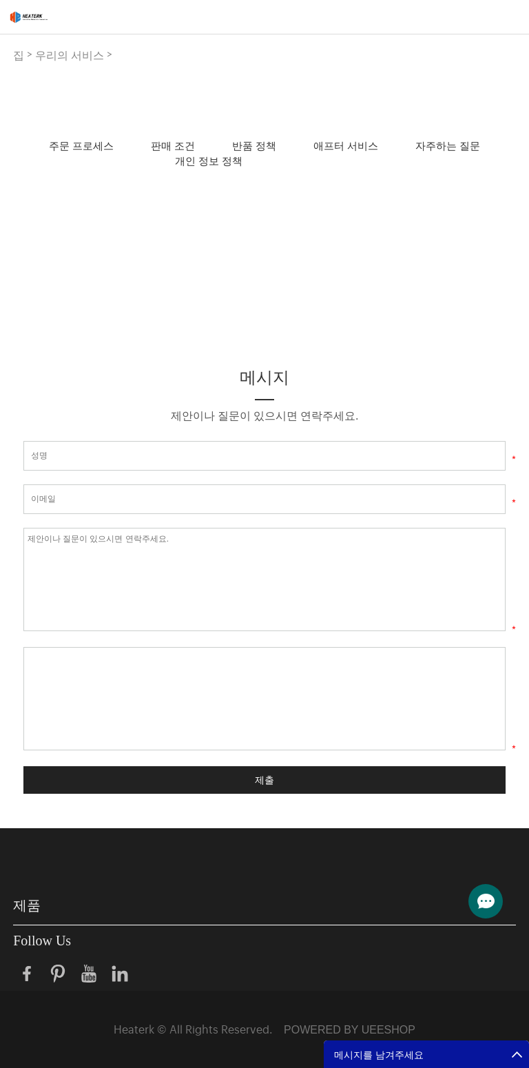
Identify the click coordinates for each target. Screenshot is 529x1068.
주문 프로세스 (81, 145)
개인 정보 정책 (208, 160)
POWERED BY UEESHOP (349, 1030)
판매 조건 (173, 145)
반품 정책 (254, 145)
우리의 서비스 (69, 54)
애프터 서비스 (345, 145)
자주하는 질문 (447, 145)
